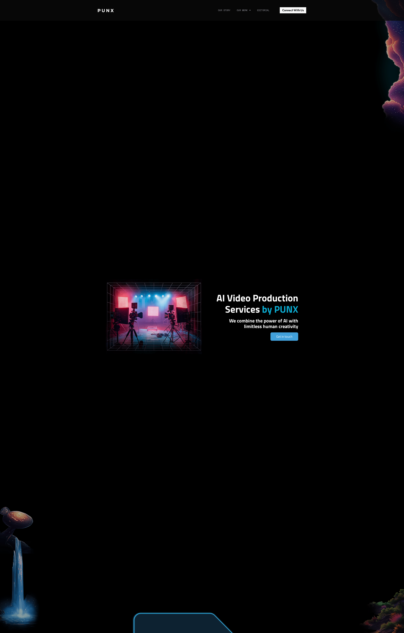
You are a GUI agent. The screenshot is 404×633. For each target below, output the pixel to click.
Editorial (263, 10)
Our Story (224, 10)
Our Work (244, 10)
